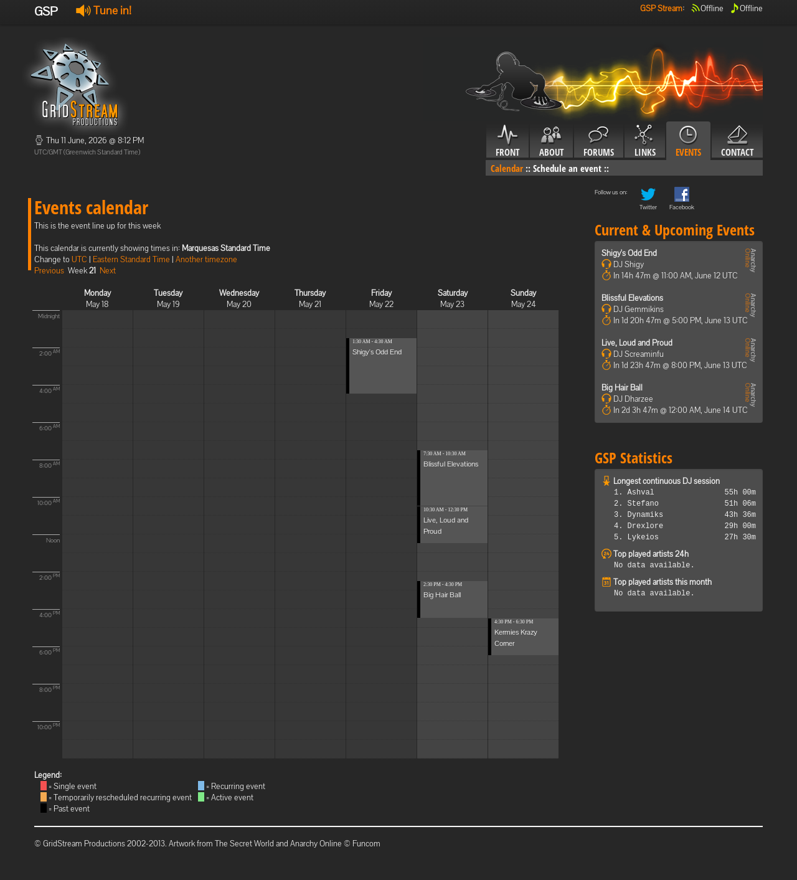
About (551, 141)
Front (507, 141)
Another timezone (206, 259)
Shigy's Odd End (377, 352)
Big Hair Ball (442, 595)
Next (108, 270)
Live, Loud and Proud (636, 343)
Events (688, 141)
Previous (49, 270)
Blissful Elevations (450, 464)
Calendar (507, 168)
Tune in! (103, 10)
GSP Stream (661, 8)
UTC (79, 259)
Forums (598, 141)
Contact (737, 141)
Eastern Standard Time (131, 259)
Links (645, 141)
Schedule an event (567, 168)
